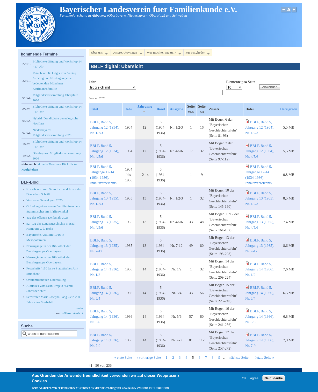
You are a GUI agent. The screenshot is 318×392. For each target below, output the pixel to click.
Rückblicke (69, 164)
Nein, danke (274, 378)
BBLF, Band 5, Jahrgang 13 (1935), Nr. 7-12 (104, 245)
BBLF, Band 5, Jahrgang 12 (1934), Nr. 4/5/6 (104, 151)
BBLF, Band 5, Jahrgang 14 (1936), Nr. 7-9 (104, 340)
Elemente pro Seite (240, 82)
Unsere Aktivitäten (126, 53)
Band (161, 109)
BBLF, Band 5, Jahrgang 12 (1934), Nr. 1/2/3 (104, 127)
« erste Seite (123, 357)
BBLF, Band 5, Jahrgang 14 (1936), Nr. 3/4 (104, 293)
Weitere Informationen (153, 388)
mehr (79, 308)
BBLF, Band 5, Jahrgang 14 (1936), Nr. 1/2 (104, 269)
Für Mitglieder (196, 53)
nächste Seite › (240, 357)
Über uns (98, 53)
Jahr (92, 82)
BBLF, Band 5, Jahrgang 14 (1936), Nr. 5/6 (104, 316)
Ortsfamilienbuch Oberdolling (46, 280)
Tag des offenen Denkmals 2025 (47, 217)
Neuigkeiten (30, 169)
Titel (94, 109)
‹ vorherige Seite (149, 357)
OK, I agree (250, 378)
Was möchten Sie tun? (163, 53)
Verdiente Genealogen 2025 (44, 200)
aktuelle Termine (49, 164)
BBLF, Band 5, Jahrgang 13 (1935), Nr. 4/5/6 (104, 222)
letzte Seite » (264, 357)
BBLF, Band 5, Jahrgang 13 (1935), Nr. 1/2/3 (104, 198)
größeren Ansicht (72, 313)
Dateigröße (288, 109)
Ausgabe (176, 109)
